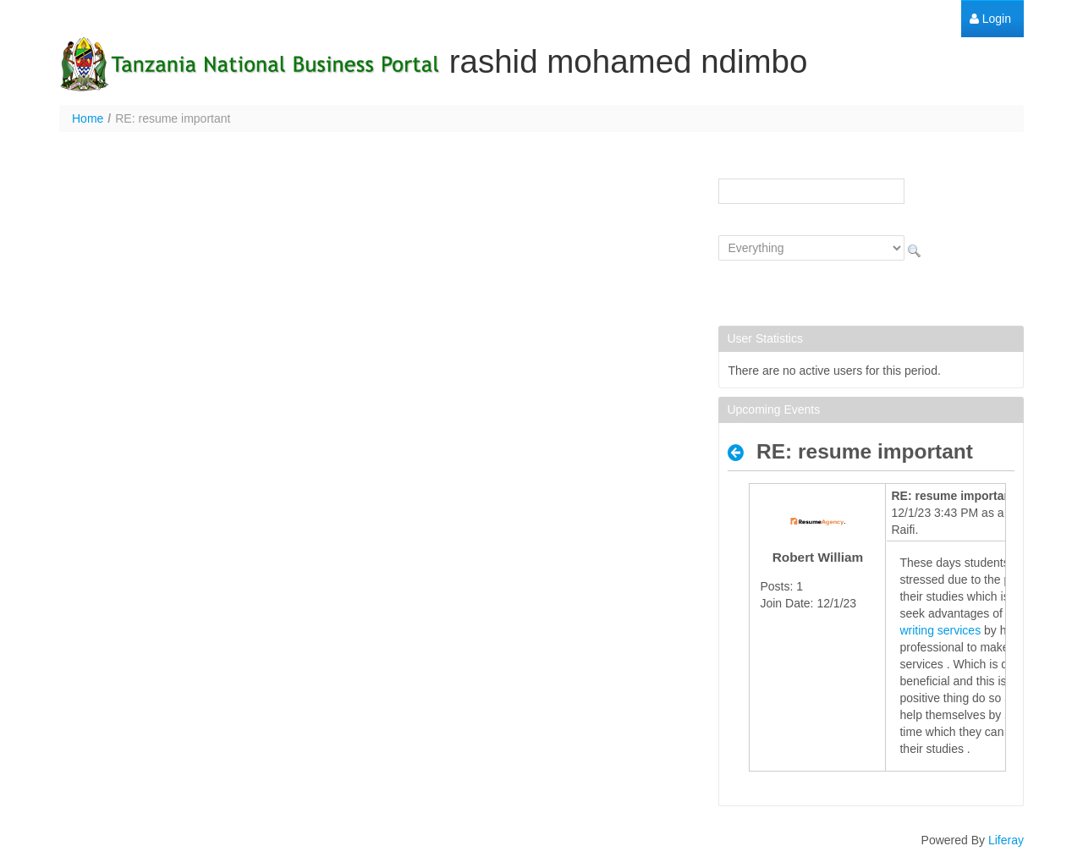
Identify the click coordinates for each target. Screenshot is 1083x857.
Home (87, 118)
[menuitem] (990, 19)
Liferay (1006, 840)
